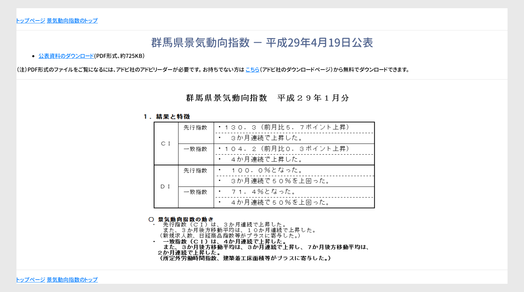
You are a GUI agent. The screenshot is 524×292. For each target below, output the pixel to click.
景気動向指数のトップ (72, 20)
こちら (252, 69)
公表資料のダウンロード (66, 56)
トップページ (30, 20)
